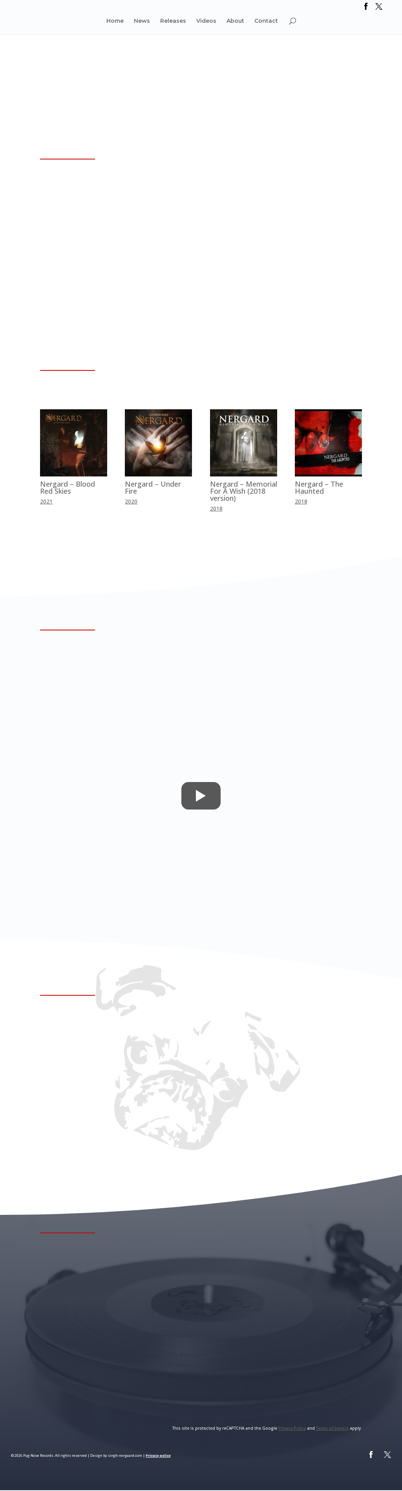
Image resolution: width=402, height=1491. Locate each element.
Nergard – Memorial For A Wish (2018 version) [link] (243, 491)
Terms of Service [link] (332, 1429)
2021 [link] (46, 501)
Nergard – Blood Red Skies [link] (67, 487)
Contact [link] (266, 21)
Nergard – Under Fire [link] (153, 487)
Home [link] (115, 21)
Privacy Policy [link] (292, 1429)
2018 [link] (216, 508)
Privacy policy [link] (158, 1456)
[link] (365, 8)
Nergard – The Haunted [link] (319, 487)
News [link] (142, 21)
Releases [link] (173, 21)
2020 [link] (131, 501)
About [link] (235, 21)
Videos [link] (206, 21)
